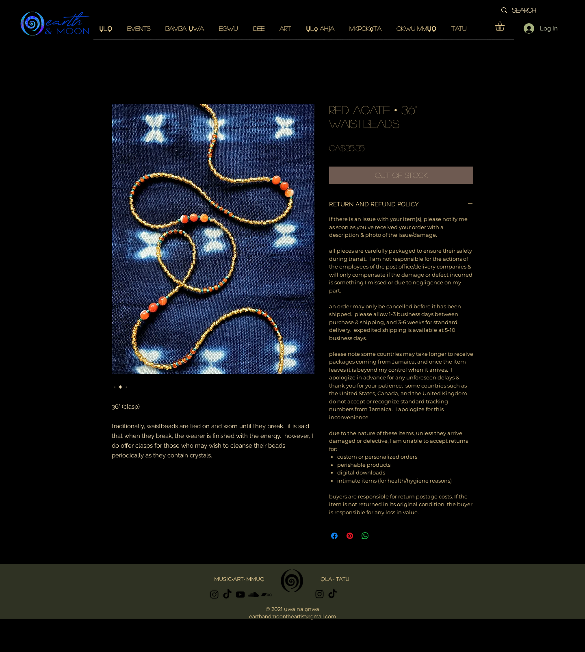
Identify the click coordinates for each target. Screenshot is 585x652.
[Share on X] (381, 536)
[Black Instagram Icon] (214, 594)
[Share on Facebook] (334, 536)
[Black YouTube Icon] (240, 594)
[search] (534, 10)
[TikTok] (227, 594)
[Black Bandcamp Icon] (266, 594)
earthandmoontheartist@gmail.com (292, 616)
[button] (505, 26)
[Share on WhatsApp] (365, 536)
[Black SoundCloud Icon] (253, 594)
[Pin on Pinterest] (350, 536)
